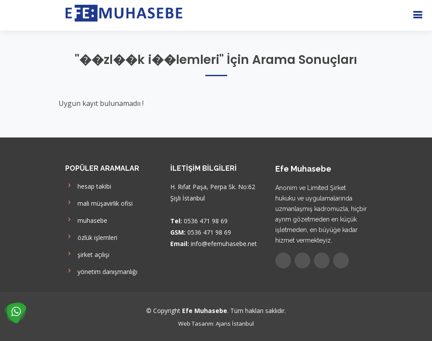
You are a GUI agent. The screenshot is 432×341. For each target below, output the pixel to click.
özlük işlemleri (91, 236)
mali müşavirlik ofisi (99, 202)
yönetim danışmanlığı (101, 271)
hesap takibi (88, 185)
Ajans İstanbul (235, 323)
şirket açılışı (87, 254)
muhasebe (86, 219)
